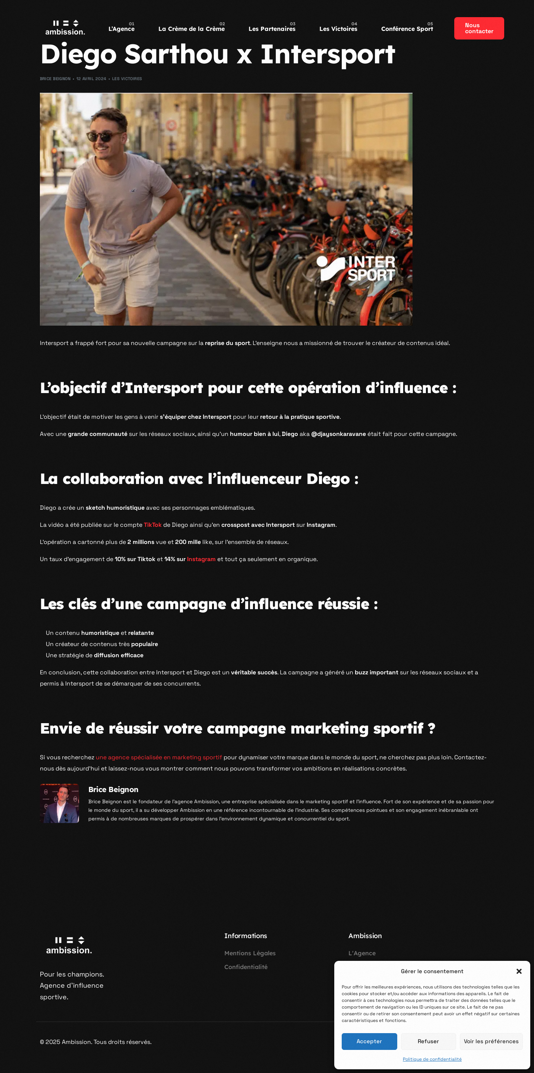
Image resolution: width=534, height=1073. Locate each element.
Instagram (201, 559)
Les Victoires (127, 78)
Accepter (369, 1041)
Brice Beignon (55, 78)
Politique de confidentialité (432, 1059)
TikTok (153, 525)
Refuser (428, 1041)
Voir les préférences (491, 1041)
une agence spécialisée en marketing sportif (159, 757)
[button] (519, 971)
